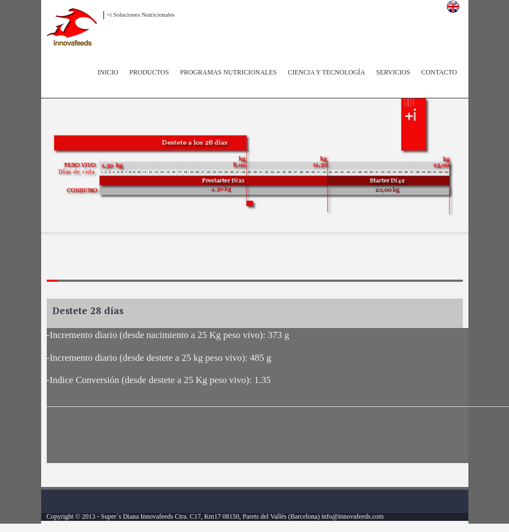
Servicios (393, 72)
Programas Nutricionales (228, 72)
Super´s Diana (120, 516)
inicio (107, 72)
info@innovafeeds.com (352, 516)
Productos (149, 72)
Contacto (439, 72)
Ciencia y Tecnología (326, 72)
